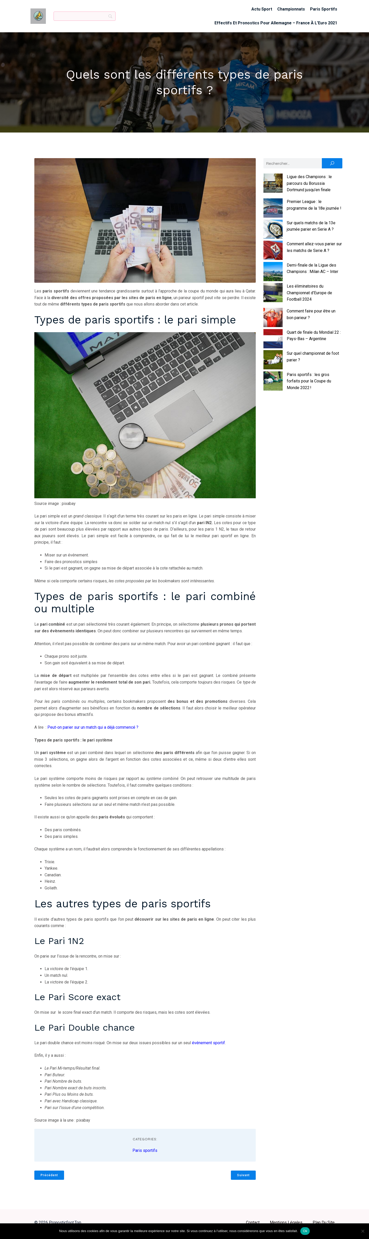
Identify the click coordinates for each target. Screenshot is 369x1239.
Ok (305, 1231)
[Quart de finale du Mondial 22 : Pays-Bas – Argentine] (273, 342)
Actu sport (261, 10)
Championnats (291, 10)
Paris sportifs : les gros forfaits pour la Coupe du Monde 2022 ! (309, 384)
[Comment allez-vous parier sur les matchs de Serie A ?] (273, 254)
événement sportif (208, 1045)
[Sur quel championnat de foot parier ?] (273, 363)
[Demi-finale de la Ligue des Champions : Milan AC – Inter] (273, 275)
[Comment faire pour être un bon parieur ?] (273, 321)
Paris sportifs (323, 10)
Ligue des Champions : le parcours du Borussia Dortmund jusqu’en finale (309, 186)
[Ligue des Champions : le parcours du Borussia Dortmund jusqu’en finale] (273, 187)
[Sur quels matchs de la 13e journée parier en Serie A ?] (273, 232)
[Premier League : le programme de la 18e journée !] (273, 211)
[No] (362, 1231)
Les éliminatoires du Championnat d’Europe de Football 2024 (309, 296)
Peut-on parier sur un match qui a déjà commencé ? (92, 730)
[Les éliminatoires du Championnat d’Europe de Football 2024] (273, 296)
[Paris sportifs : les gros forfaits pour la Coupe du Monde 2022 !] (273, 384)
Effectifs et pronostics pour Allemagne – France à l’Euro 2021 (275, 24)
